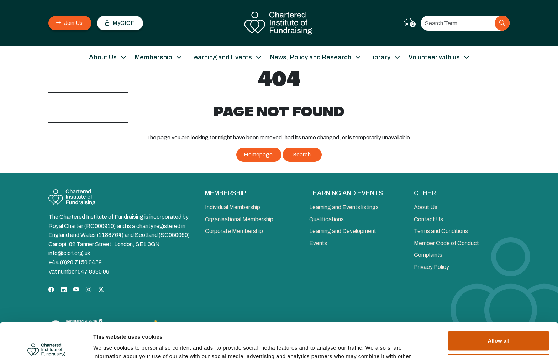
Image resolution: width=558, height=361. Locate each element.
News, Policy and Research (310, 57)
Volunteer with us (434, 57)
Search (302, 155)
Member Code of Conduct (446, 243)
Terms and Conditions (441, 231)
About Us (103, 57)
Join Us (69, 23)
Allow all (499, 303)
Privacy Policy (431, 267)
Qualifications (326, 219)
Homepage (258, 155)
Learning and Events (221, 57)
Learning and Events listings (344, 207)
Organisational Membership (239, 219)
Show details (109, 347)
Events (318, 243)
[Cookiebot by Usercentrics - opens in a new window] (46, 347)
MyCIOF (119, 23)
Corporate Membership (234, 231)
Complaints (428, 255)
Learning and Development (342, 231)
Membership (153, 57)
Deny (498, 326)
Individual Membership (232, 207)
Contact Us (428, 219)
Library (379, 57)
